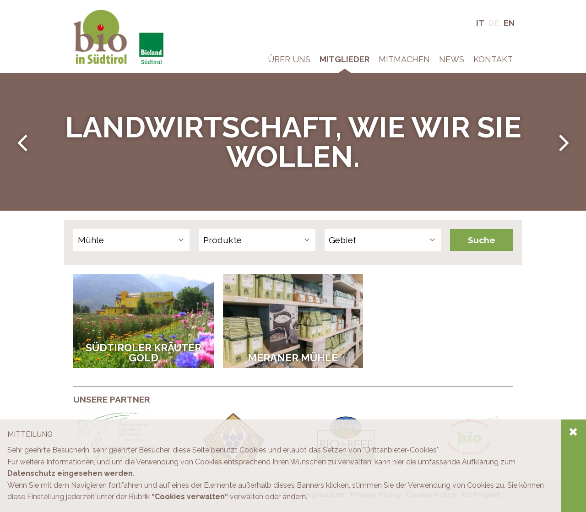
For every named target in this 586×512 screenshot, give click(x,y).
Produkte (222, 240)
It (480, 23)
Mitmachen (404, 59)
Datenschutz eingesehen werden (70, 473)
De (493, 23)
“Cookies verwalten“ (190, 496)
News (451, 59)
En (509, 23)
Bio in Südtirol (96, 13)
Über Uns (289, 59)
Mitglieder (344, 59)
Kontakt (493, 59)
